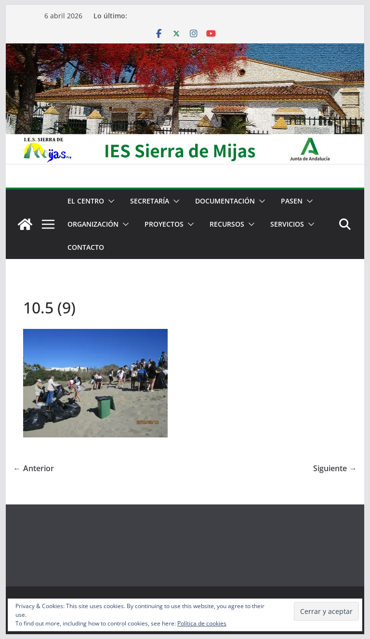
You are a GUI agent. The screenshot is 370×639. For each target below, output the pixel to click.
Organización (93, 224)
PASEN (292, 200)
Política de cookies (201, 623)
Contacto (85, 247)
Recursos (227, 224)
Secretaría (149, 200)
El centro (85, 200)
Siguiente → (335, 468)
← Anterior (33, 468)
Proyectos (164, 224)
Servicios (287, 224)
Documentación (225, 200)
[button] (109, 201)
